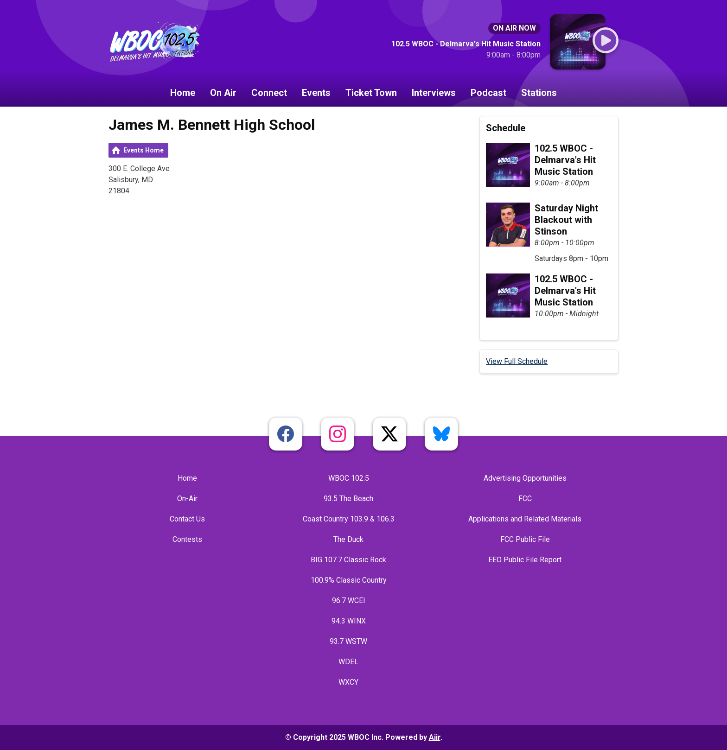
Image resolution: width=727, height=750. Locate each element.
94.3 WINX (349, 621)
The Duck (348, 539)
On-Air (187, 498)
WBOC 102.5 (348, 478)
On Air (223, 92)
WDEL (348, 661)
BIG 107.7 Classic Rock (348, 559)
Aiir (434, 737)
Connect (269, 92)
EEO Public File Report (524, 559)
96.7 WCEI (348, 600)
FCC (525, 498)
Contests (187, 539)
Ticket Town (371, 92)
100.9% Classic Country (349, 580)
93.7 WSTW (348, 641)
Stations (539, 92)
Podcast (488, 92)
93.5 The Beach (348, 498)
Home (182, 92)
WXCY (348, 682)
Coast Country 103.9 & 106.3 (349, 519)
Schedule (505, 127)
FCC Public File (525, 539)
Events (316, 92)
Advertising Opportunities (525, 478)
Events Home (143, 150)
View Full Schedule (517, 361)
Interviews (434, 92)
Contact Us (187, 519)
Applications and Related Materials (524, 519)
